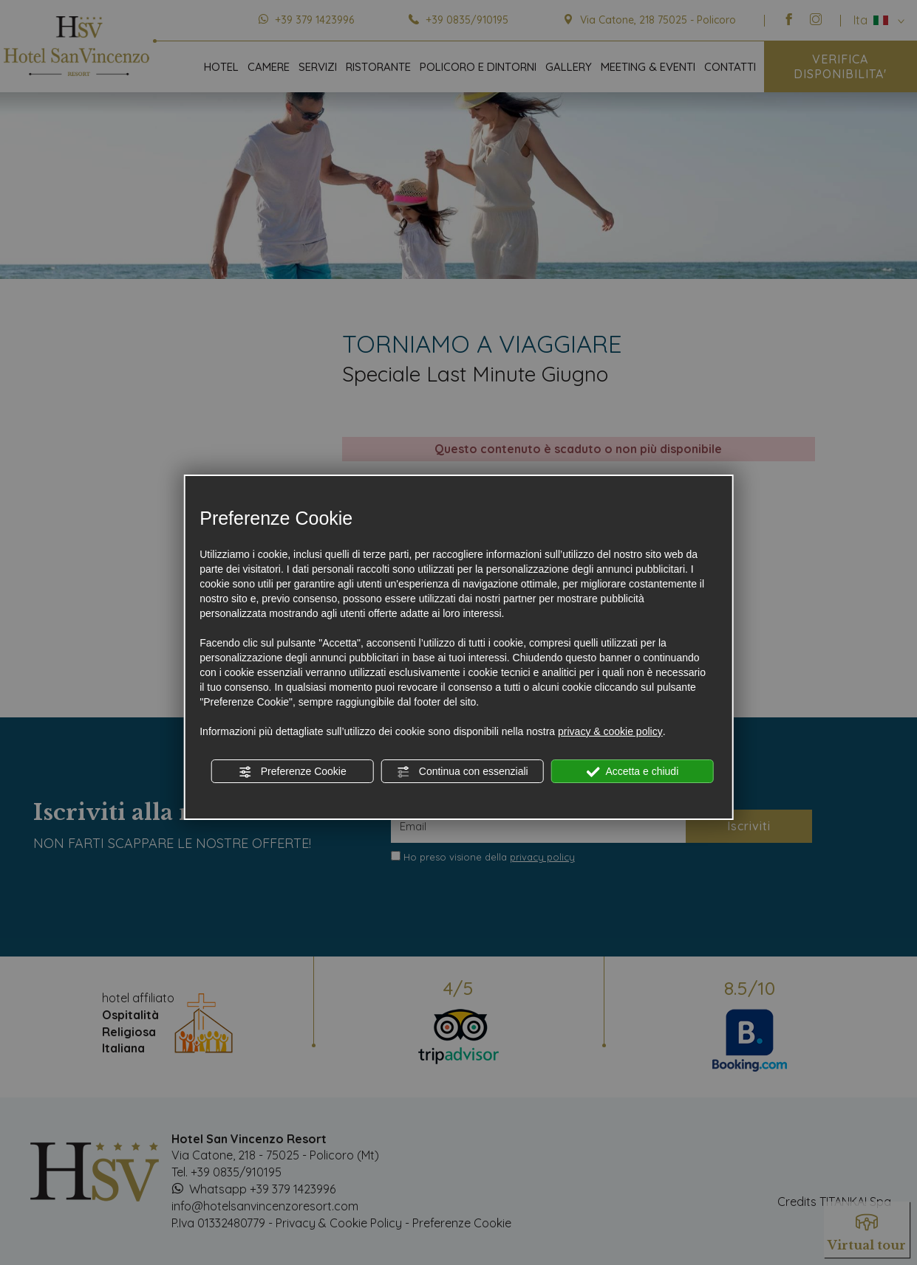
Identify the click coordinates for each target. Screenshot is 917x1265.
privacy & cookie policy (610, 731)
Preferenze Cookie (293, 772)
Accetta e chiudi (632, 772)
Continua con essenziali (462, 772)
